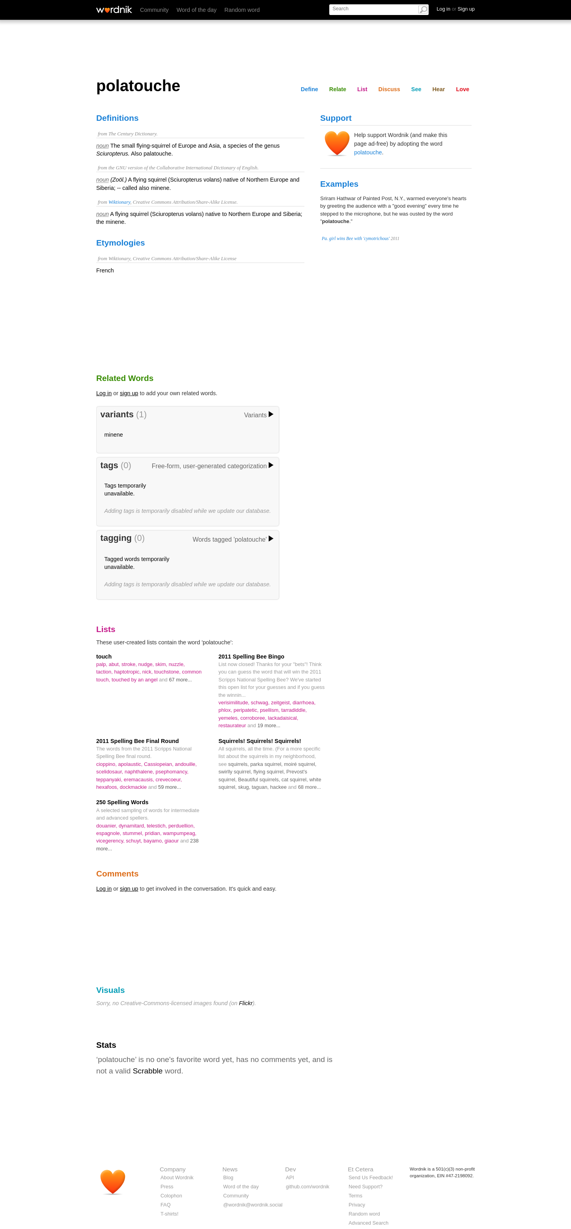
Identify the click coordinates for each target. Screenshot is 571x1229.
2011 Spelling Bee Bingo (251, 656)
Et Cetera (360, 1169)
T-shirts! (169, 1214)
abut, (115, 664)
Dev (290, 1169)
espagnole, (109, 833)
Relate (337, 89)
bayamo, (154, 841)
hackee (279, 787)
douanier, (107, 826)
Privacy (357, 1205)
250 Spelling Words (122, 802)
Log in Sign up (456, 9)
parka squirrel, (267, 764)
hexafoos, (108, 787)
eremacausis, (140, 779)
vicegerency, (111, 841)
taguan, (261, 787)
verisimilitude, (234, 703)
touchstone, (168, 672)
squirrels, (239, 764)
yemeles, (229, 718)
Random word (242, 10)
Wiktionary (119, 202)
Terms (355, 1196)
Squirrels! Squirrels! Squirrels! (259, 741)
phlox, (225, 710)
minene (113, 435)
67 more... (180, 680)
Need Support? (366, 1187)
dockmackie (134, 787)
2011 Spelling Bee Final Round (137, 741)
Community (154, 10)
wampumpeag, (179, 833)
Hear (438, 89)
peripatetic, (246, 710)
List (362, 89)
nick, (148, 672)
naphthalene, (140, 772)
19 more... (269, 725)
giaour (172, 841)
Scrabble (148, 1071)
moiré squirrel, (300, 764)
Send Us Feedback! (371, 1177)
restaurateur (232, 725)
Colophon (171, 1196)
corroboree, (254, 718)
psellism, (270, 710)
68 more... (309, 787)
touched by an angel (135, 680)
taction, (105, 672)
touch (104, 656)
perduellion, (181, 826)
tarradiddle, (294, 710)
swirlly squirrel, (236, 772)
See (416, 89)
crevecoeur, (169, 779)
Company (173, 1169)
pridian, (154, 833)
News (229, 1169)
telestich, (157, 826)
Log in (104, 393)
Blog (228, 1177)
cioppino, (107, 764)
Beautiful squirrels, (260, 779)
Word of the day (196, 10)
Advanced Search (368, 1223)
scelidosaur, (110, 772)
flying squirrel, (270, 772)
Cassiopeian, (159, 764)
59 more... (169, 787)
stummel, (134, 833)
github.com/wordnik (307, 1187)
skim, (162, 664)
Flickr (245, 1003)
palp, (102, 664)
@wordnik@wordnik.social (252, 1205)
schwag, (261, 703)
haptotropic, (128, 672)
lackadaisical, (283, 718)
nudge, (146, 664)
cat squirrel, (296, 779)
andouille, (185, 764)
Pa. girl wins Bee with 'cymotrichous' (356, 238)
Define (309, 89)
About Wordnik (177, 1177)
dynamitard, (133, 826)
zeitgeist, (282, 703)
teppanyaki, (110, 779)
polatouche (368, 152)
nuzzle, (177, 664)
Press (167, 1187)
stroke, (129, 664)
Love (462, 89)
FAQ (165, 1205)
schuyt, (135, 841)
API (290, 1177)
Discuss (389, 89)
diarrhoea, (304, 703)
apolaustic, (131, 764)
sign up (129, 393)
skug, (245, 787)
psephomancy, (172, 772)
